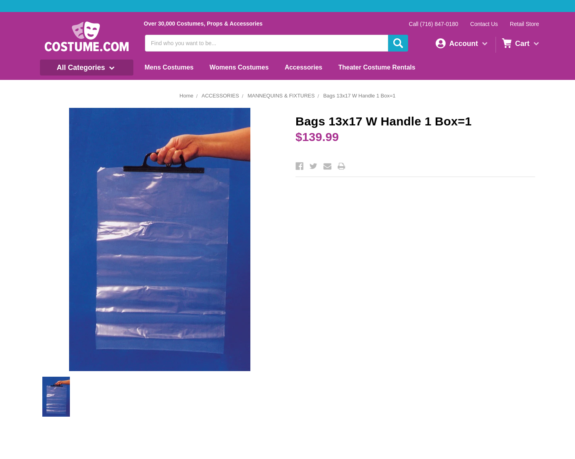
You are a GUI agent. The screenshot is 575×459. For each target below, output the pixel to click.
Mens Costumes (169, 67)
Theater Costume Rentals (376, 67)
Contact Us (484, 24)
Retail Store (524, 24)
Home (187, 96)
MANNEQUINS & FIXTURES (281, 96)
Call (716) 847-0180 (433, 24)
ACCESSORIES (220, 96)
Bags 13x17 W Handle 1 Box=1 (359, 96)
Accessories (303, 67)
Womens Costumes (239, 67)
